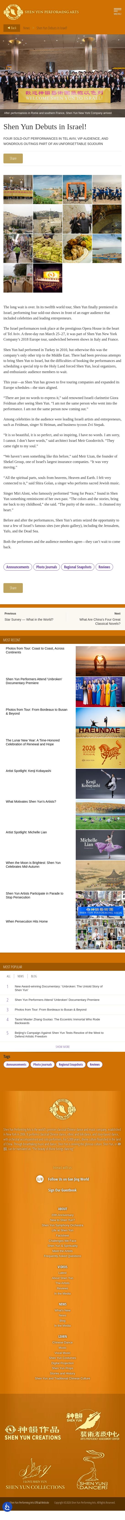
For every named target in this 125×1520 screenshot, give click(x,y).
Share (13, 158)
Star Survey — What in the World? (29, 629)
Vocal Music (62, 1362)
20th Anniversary (63, 1224)
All (8, 985)
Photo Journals (46, 576)
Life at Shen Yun (62, 1239)
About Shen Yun (62, 1287)
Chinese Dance (62, 1351)
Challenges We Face (62, 1250)
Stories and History (62, 1382)
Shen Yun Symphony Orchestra (62, 1234)
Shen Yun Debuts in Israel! (51, 27)
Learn (62, 1345)
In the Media (62, 1302)
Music (62, 1357)
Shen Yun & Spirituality (62, 1255)
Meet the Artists (62, 1260)
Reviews (104, 576)
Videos (62, 1276)
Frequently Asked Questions (62, 1265)
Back (10, 28)
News (26, 27)
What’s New (62, 1319)
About (62, 1218)
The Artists (62, 1292)
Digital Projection (62, 1372)
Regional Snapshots (77, 576)
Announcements (17, 576)
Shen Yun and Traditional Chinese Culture (62, 1387)
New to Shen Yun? (62, 1229)
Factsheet (62, 1245)
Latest (62, 1282)
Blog (34, 985)
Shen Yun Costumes (62, 1367)
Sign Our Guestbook (62, 1199)
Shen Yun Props (62, 1377)
